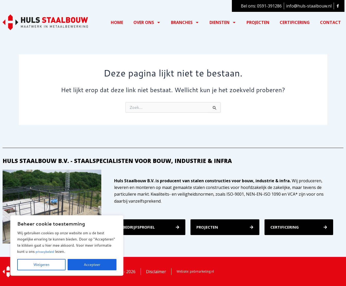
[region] (66, 245)
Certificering (295, 22)
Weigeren (41, 264)
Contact (330, 22)
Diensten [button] (223, 22)
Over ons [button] (147, 22)
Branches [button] (185, 22)
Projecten (258, 22)
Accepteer (92, 264)
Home (117, 22)
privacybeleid (46, 251)
